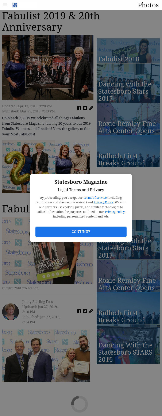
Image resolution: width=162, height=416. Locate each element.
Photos (148, 4)
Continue (81, 231)
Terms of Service (95, 198)
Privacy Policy (103, 202)
